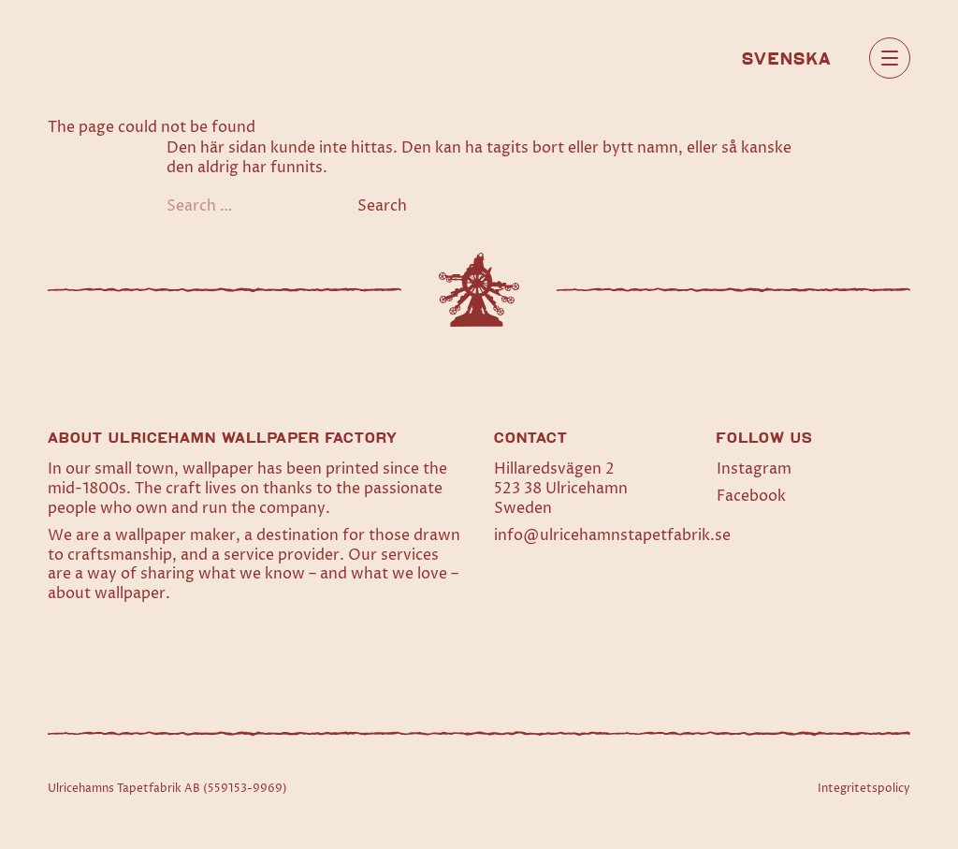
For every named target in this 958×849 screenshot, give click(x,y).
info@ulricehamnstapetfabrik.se (612, 535)
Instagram (754, 469)
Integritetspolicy (864, 789)
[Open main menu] (889, 58)
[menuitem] (787, 57)
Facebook (751, 496)
